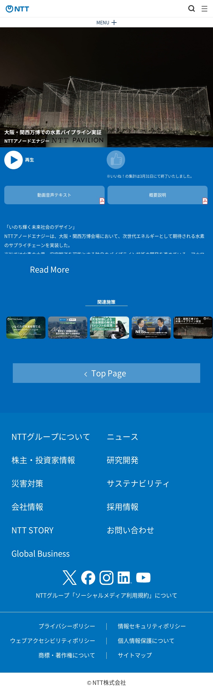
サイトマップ (135, 655)
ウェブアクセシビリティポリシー (52, 640)
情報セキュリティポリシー (152, 626)
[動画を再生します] (55, 158)
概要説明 (178, 198)
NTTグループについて (50, 436)
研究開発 (122, 460)
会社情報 (27, 506)
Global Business (40, 553)
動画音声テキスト (70, 198)
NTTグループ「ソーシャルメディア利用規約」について (106, 595)
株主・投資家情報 (43, 460)
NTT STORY (32, 530)
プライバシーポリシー (66, 626)
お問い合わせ (130, 530)
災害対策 (27, 483)
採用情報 (122, 506)
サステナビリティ (138, 483)
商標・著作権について (66, 655)
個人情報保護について (146, 640)
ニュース (122, 436)
